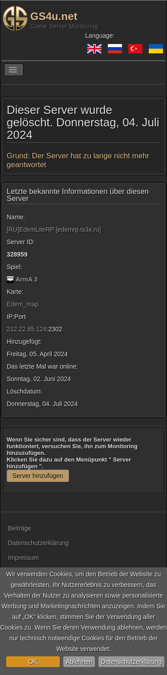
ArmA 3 (26, 279)
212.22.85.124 (27, 329)
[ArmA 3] (10, 279)
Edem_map (23, 304)
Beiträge (19, 528)
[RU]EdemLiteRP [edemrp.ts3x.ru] (54, 229)
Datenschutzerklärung (131, 661)
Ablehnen (79, 661)
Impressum (23, 557)
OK (33, 661)
